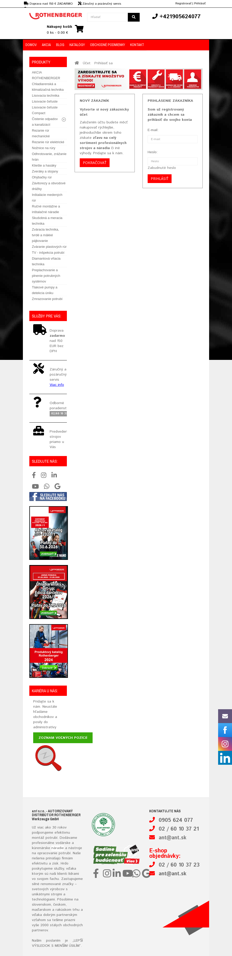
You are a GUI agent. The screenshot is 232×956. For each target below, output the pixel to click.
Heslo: (153, 152)
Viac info (57, 384)
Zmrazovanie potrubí (47, 299)
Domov (31, 44)
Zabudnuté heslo (162, 167)
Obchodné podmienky (107, 44)
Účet (87, 63)
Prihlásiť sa (103, 63)
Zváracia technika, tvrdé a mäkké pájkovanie (45, 235)
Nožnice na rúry (43, 148)
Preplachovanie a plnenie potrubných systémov (46, 275)
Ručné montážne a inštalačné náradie (46, 209)
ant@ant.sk (172, 838)
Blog (60, 44)
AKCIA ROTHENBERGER (46, 75)
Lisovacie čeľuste (45, 101)
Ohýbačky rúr (42, 177)
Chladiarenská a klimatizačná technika (48, 87)
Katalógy (77, 44)
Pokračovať (94, 162)
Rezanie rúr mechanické (41, 133)
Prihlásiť (200, 3)
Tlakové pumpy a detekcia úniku (44, 290)
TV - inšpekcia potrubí (48, 252)
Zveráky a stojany (45, 171)
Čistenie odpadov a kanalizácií (45, 121)
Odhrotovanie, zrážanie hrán (49, 156)
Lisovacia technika (45, 95)
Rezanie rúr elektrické (48, 142)
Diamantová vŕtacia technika (46, 261)
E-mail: (153, 130)
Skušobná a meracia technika (47, 220)
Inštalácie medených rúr (47, 197)
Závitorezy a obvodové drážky (49, 186)
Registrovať (183, 3)
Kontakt (137, 44)
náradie (57, 848)
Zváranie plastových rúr (49, 247)
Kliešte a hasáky (44, 165)
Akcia (46, 44)
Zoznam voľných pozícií (63, 737)
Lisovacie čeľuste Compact (45, 110)
